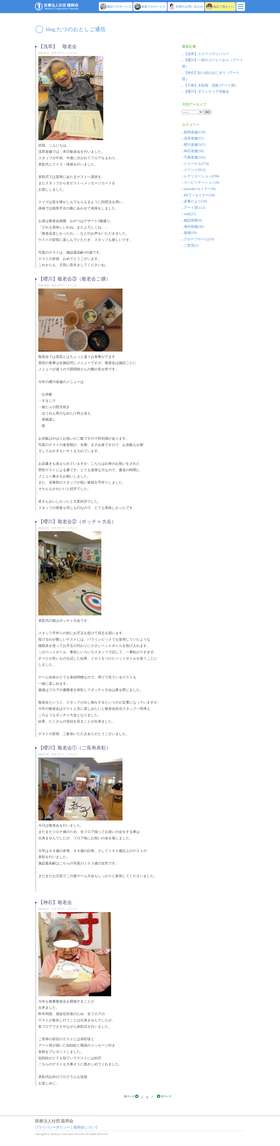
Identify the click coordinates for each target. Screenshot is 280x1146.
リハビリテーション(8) (200, 182)
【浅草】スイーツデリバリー (206, 54)
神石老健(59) (193, 151)
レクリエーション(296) (200, 176)
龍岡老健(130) (193, 132)
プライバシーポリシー (52, 1127)
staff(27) (189, 214)
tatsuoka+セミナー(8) (198, 189)
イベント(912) (193, 170)
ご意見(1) (190, 245)
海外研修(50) (193, 226)
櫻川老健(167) (193, 144)
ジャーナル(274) (195, 163)
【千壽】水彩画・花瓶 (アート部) (210, 85)
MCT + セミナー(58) (198, 195)
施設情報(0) (192, 220)
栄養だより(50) (194, 201)
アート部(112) (193, 207)
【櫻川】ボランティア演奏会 (206, 91)
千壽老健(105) (193, 157)
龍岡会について (86, 1127)
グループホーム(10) (198, 239)
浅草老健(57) (193, 138)
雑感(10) (189, 233)
